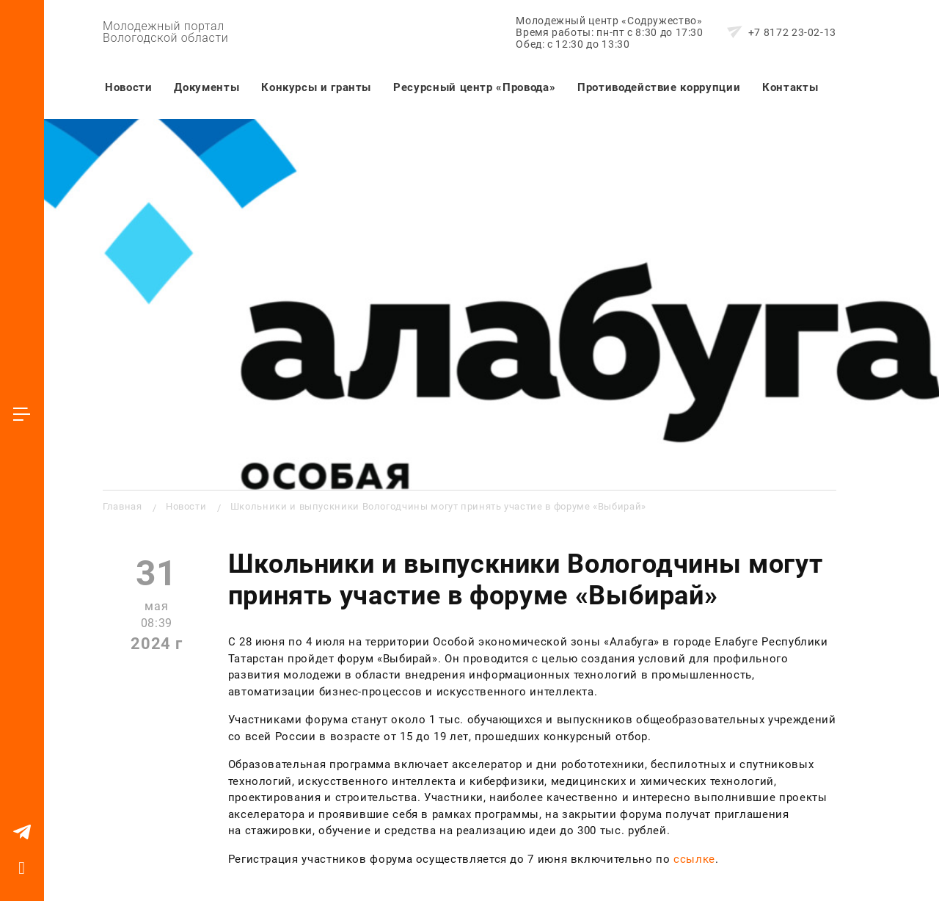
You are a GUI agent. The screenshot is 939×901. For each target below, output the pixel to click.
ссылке (694, 859)
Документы (206, 87)
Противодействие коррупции (658, 87)
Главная (122, 506)
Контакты (790, 87)
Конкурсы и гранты (316, 87)
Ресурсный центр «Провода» (474, 87)
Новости (128, 87)
